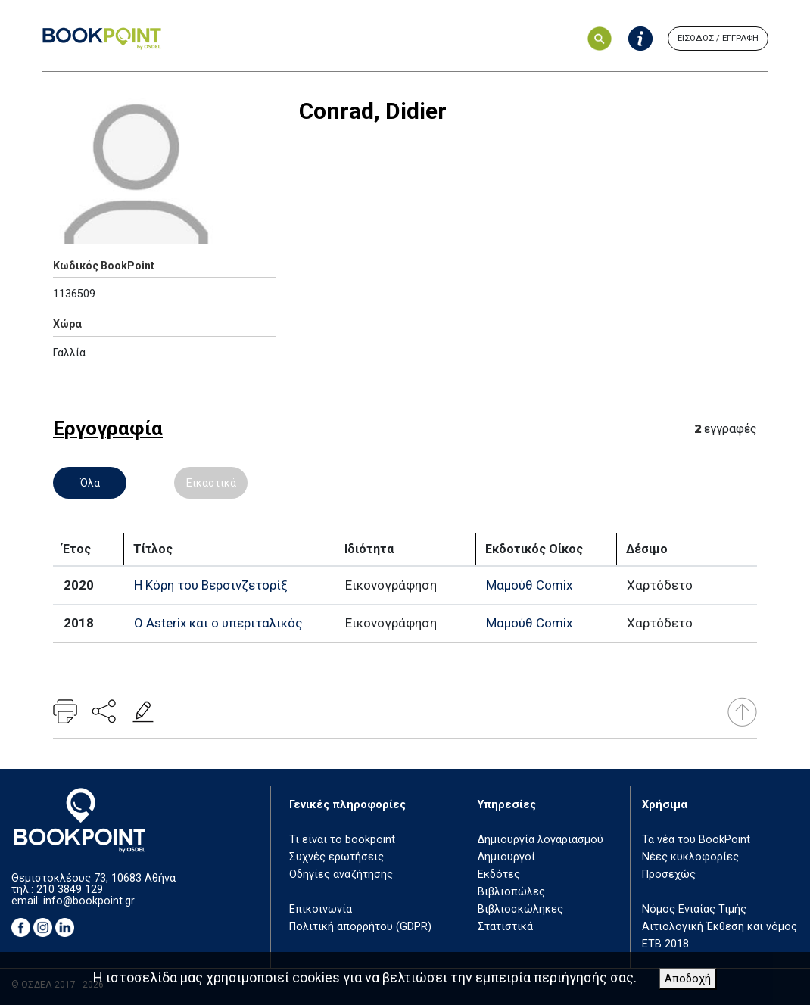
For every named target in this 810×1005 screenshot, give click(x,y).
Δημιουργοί (506, 857)
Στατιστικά (505, 926)
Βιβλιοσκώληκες (520, 909)
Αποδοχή (688, 978)
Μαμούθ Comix (529, 585)
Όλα (90, 483)
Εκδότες (499, 874)
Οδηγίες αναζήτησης (341, 874)
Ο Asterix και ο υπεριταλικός (218, 622)
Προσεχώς (669, 874)
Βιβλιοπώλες (511, 891)
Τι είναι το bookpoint (342, 839)
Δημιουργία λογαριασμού (540, 839)
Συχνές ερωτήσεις (336, 857)
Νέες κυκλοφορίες (690, 857)
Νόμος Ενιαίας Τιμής (694, 909)
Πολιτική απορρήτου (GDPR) (360, 926)
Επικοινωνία (320, 909)
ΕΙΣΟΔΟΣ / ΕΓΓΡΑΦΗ (718, 38)
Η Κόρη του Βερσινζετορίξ (211, 585)
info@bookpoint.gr (89, 901)
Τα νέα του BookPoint (696, 839)
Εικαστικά (211, 483)
